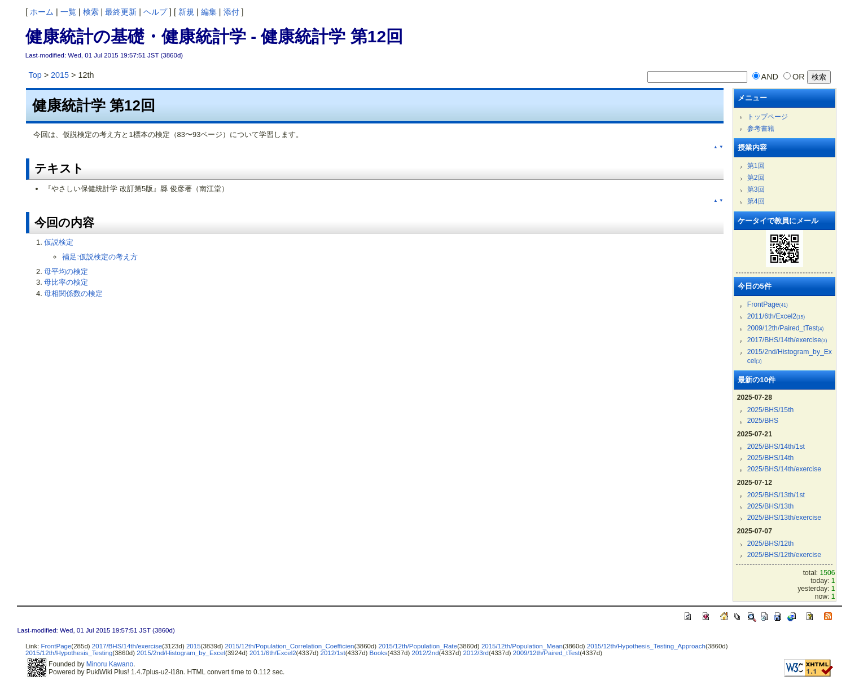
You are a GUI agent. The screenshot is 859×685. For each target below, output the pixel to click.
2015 (60, 74)
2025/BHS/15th (770, 410)
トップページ (767, 117)
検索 (91, 11)
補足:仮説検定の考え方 (100, 257)
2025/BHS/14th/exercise (784, 469)
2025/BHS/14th (770, 458)
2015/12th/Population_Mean (522, 646)
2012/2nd (425, 652)
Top (34, 74)
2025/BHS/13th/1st (776, 495)
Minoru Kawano (109, 664)
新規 (186, 11)
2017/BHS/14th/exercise (787, 340)
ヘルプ (155, 11)
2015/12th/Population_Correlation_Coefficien (289, 646)
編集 (209, 11)
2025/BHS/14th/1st (776, 446)
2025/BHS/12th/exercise (784, 555)
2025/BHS (763, 421)
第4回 (756, 201)
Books (379, 652)
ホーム (42, 11)
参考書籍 (760, 128)
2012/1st (333, 652)
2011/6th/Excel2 (776, 316)
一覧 (68, 11)
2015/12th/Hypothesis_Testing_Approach (646, 646)
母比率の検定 (66, 282)
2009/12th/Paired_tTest (785, 328)
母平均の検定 (66, 271)
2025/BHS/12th (770, 543)
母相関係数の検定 (73, 293)
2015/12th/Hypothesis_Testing (68, 652)
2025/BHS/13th (770, 506)
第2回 (756, 178)
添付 (231, 11)
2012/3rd (475, 652)
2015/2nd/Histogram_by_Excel (181, 652)
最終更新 (121, 11)
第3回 (756, 189)
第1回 (756, 166)
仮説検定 (58, 242)
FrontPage (767, 304)
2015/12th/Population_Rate (417, 646)
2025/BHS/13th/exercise (784, 518)
